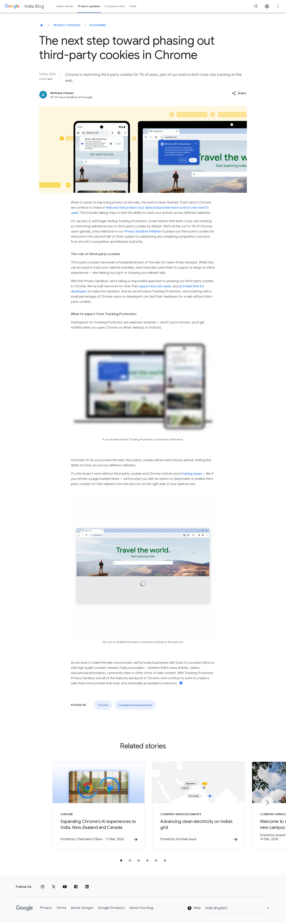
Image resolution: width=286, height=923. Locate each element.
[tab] (121, 860)
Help (194, 908)
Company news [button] (115, 6)
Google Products (111, 908)
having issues (192, 474)
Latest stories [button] (64, 6)
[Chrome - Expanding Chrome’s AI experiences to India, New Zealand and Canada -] (91, 805)
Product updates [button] (89, 6)
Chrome (103, 705)
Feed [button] (133, 6)
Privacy (46, 908)
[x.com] (53, 887)
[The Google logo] (24, 908)
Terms (61, 908)
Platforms (98, 25)
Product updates (66, 25)
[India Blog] (41, 25)
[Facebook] (76, 887)
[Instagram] (42, 887)
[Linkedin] (87, 887)
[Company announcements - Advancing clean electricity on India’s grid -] (195, 805)
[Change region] (238, 908)
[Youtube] (65, 887)
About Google (82, 908)
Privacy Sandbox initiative (142, 231)
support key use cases (154, 286)
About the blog (141, 908)
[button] (239, 93)
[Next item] (267, 802)
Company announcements (135, 705)
